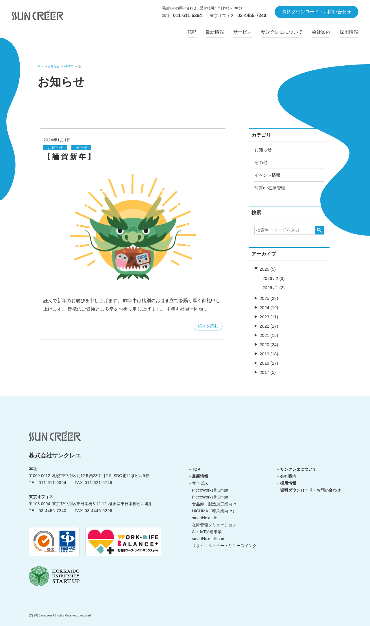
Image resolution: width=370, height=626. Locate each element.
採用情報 (288, 483)
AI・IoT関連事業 (207, 531)
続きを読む (208, 326)
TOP (196, 469)
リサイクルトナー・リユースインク (224, 545)
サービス (200, 483)
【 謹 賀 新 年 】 (69, 156)
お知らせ (263, 149)
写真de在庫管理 (269, 187)
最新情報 (200, 476)
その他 (260, 162)
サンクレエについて (298, 469)
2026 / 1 (270, 287)
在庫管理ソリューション (214, 524)
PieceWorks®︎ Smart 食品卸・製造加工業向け (214, 500)
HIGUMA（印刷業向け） (214, 511)
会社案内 (288, 476)
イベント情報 (267, 175)
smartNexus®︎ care (208, 538)
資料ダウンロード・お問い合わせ (310, 490)
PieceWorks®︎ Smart (210, 490)
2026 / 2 (270, 278)
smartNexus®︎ (204, 518)
